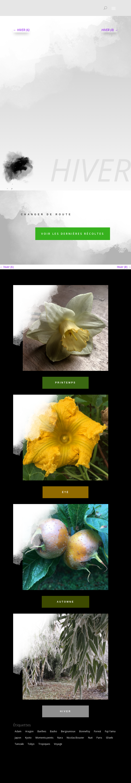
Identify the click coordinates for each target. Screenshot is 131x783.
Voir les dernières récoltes (72, 233)
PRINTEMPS (65, 382)
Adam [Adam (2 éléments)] (18, 731)
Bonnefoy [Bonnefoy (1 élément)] (84, 731)
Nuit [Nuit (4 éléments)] (90, 737)
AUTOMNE (65, 601)
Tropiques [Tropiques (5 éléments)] (44, 744)
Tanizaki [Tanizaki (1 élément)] (19, 744)
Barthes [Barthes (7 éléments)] (41, 731)
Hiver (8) (124, 267)
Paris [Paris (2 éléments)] (99, 737)
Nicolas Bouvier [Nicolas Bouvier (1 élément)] (75, 737)
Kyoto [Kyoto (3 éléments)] (28, 737)
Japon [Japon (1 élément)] (18, 737)
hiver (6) (7, 267)
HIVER (65, 711)
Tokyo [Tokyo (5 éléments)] (31, 744)
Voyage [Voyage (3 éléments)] (58, 744)
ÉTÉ (65, 492)
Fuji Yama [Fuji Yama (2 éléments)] (110, 731)
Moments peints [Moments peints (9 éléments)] (44, 737)
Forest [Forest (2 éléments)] (97, 731)
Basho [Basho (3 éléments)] (53, 731)
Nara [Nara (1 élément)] (60, 737)
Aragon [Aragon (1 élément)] (29, 731)
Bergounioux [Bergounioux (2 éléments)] (68, 731)
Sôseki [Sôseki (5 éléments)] (109, 737)
